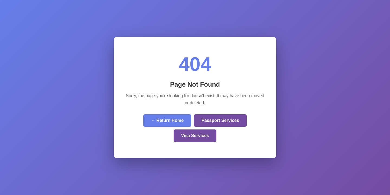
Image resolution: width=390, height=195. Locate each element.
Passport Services (220, 120)
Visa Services (195, 135)
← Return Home (167, 120)
